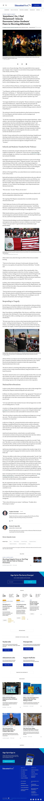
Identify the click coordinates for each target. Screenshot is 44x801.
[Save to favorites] (22, 64)
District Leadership (22, 543)
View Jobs (28, 648)
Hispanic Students (13, 543)
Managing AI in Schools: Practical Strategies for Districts (7, 607)
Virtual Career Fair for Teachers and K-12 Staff (34, 603)
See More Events (22, 630)
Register (5, 620)
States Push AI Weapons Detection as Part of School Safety (10, 699)
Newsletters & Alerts (24, 785)
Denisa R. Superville (14, 27)
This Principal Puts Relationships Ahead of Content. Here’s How (9, 730)
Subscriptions (23, 783)
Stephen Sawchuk (7, 27)
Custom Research (34, 794)
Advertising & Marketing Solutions (35, 785)
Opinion (38, 9)
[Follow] (21, 511)
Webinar (4, 602)
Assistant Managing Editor (14, 513)
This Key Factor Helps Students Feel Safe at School (30, 729)
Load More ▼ (22, 745)
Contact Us (33, 767)
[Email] (15, 582)
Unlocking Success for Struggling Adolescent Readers (21, 606)
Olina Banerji (25, 706)
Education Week (22, 513)
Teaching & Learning (23, 9)
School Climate (24, 541)
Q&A (14, 726)
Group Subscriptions (24, 787)
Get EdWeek (23, 781)
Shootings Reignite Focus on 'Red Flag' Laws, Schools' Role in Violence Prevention (15, 560)
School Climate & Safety (9, 14)
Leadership (6, 9)
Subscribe (36, 5)
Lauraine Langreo (6, 738)
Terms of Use (5, 799)
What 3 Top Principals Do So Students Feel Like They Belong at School (31, 699)
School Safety (16, 541)
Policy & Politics (14, 9)
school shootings (35, 152)
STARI (24, 619)
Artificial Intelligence (8, 601)
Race (10, 541)
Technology (32, 9)
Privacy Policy (10, 799)
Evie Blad (4, 565)
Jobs (31, 600)
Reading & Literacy (20, 601)
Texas (29, 543)
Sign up (30, 581)
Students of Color (32, 541)
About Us (23, 767)
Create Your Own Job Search (22, 672)
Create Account (9, 761)
